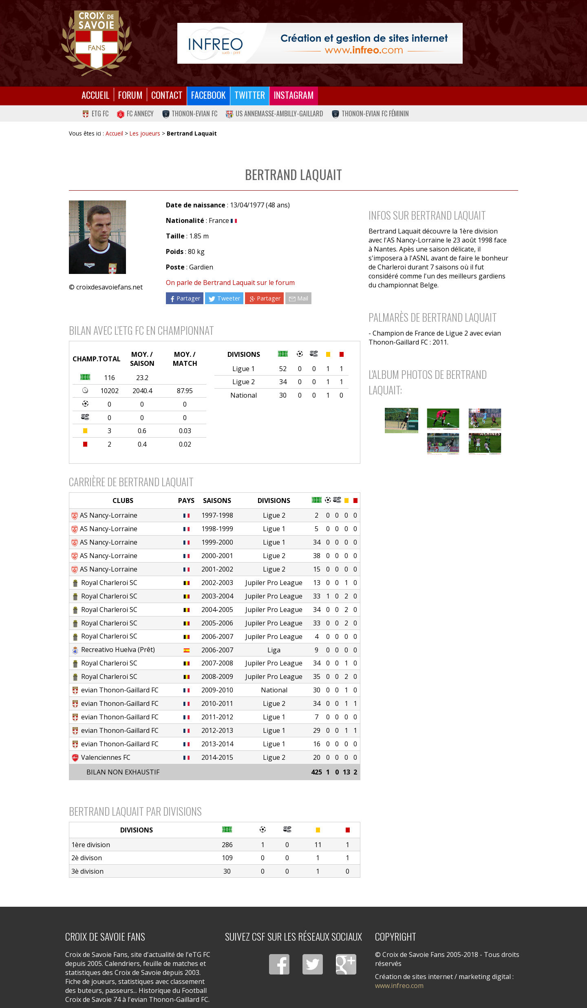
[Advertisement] (439, 527)
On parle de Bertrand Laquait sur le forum (230, 282)
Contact (167, 94)
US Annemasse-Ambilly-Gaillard (274, 113)
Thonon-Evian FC (190, 113)
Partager (184, 298)
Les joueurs (145, 133)
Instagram (294, 94)
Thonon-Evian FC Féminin (370, 113)
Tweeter (224, 298)
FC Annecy (135, 113)
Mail (298, 298)
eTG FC (95, 113)
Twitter (249, 94)
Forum (130, 94)
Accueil (96, 94)
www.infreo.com (399, 985)
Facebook (208, 94)
